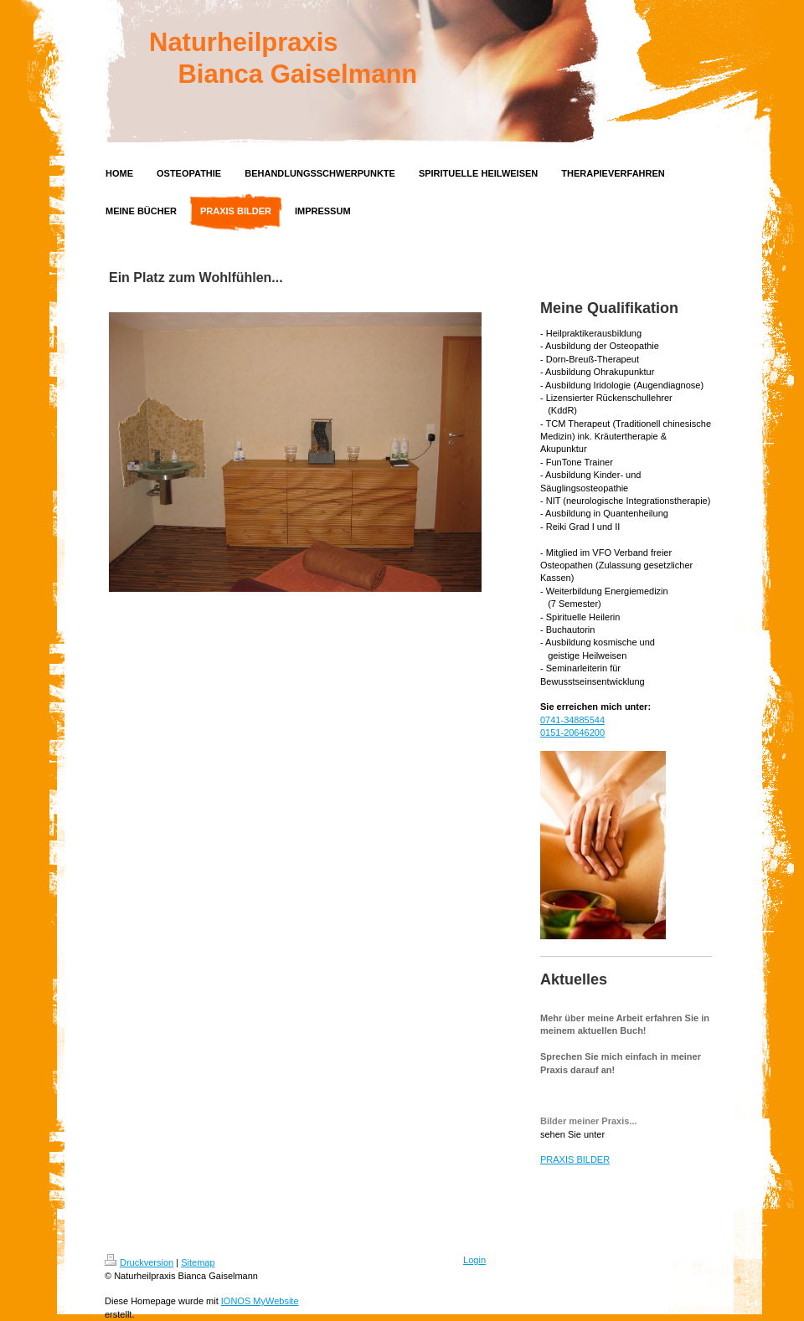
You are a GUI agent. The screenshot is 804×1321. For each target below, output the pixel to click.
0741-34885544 (572, 720)
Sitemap (197, 1262)
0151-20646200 (572, 732)
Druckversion (139, 1262)
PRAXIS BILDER (575, 1159)
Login (474, 1260)
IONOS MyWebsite (260, 1301)
